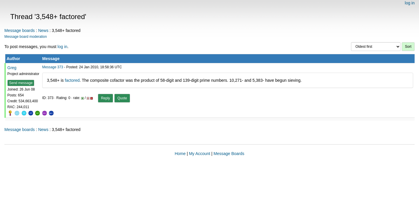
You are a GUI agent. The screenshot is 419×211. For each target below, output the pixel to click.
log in (410, 3)
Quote (122, 98)
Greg (11, 67)
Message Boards (229, 153)
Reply (105, 98)
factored (72, 80)
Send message (21, 83)
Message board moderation (25, 37)
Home (180, 153)
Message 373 (52, 67)
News (43, 30)
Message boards (19, 30)
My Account (199, 153)
